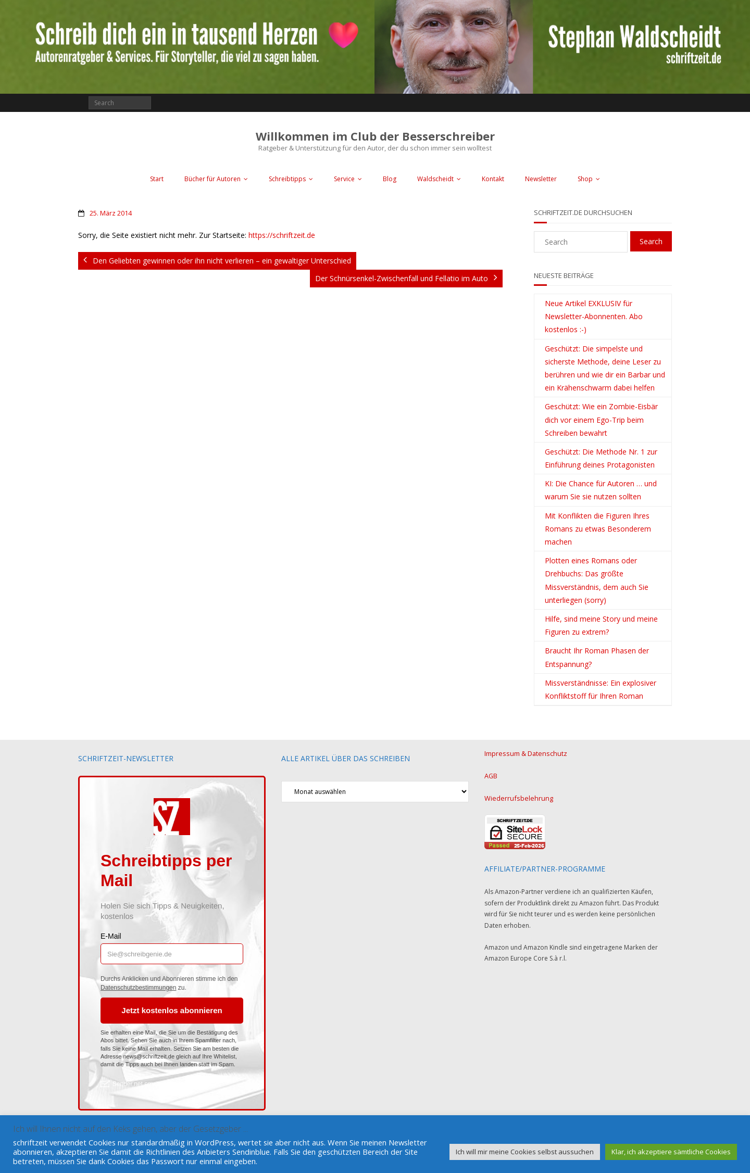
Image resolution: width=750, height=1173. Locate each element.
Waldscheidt (435, 178)
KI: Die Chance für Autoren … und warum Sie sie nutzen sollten (601, 489)
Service (344, 178)
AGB (490, 775)
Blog (389, 178)
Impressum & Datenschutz (523, 753)
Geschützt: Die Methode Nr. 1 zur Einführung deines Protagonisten (601, 458)
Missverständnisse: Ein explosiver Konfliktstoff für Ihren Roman (600, 689)
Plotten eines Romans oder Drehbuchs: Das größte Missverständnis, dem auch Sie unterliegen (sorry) (596, 580)
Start (157, 178)
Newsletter (541, 178)
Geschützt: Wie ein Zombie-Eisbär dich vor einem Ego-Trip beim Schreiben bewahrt (601, 419)
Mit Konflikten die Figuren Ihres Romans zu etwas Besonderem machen (598, 529)
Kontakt (493, 178)
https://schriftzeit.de (281, 235)
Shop (585, 178)
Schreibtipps (287, 178)
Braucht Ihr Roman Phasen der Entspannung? (597, 657)
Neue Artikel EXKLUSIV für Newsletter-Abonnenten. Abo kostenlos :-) (594, 316)
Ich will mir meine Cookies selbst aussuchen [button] (525, 1151)
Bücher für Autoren (212, 178)
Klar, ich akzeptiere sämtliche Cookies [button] (671, 1151)
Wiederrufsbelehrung (515, 796)
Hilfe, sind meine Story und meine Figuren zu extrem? (601, 625)
